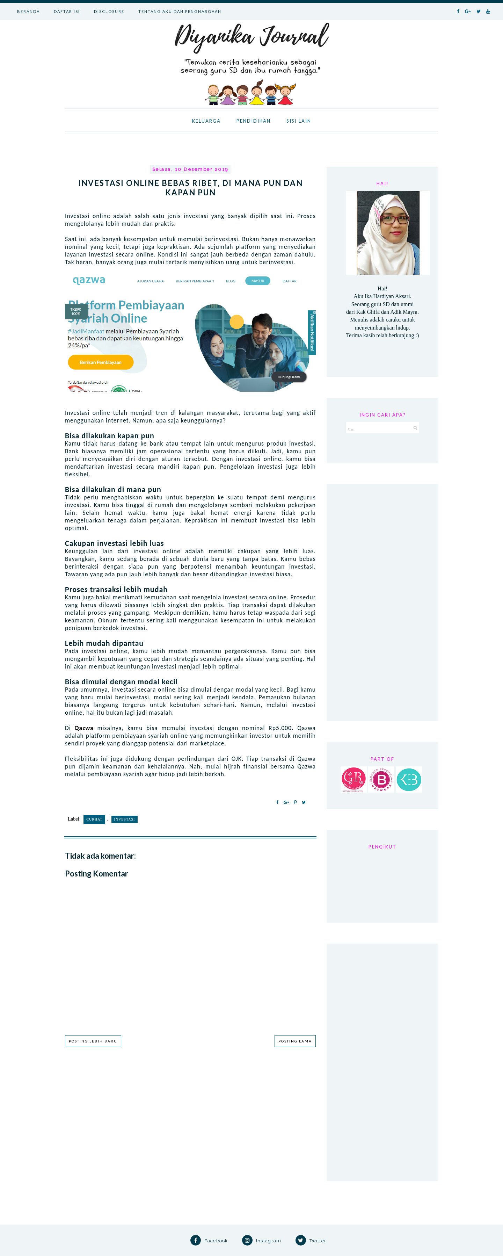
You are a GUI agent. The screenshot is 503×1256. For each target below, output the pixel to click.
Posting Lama (295, 1041)
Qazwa (86, 728)
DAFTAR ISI (67, 11)
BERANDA (28, 11)
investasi (124, 819)
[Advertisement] (382, 602)
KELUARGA (206, 121)
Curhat (94, 819)
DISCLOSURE (109, 11)
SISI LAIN (298, 121)
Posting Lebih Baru (93, 1041)
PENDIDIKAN (253, 121)
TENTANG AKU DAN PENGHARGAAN (179, 11)
